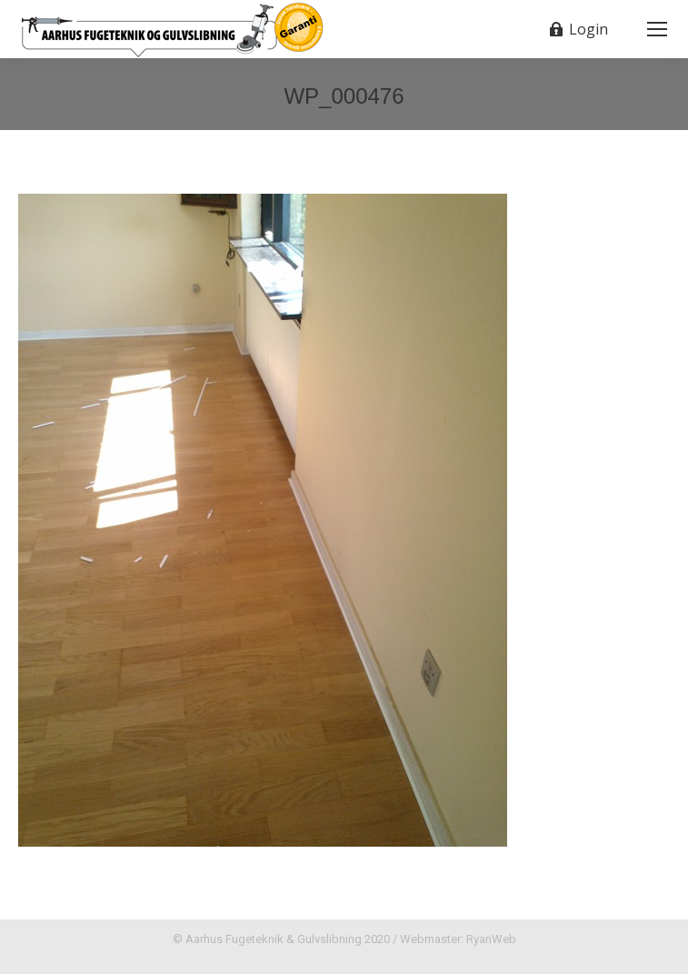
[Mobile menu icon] (657, 29)
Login (578, 29)
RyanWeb (491, 939)
